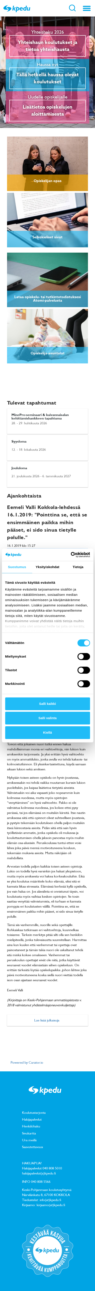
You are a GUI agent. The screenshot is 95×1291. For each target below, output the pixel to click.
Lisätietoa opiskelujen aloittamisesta (47, 111)
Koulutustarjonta (34, 1112)
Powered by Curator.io (27, 1062)
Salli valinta (47, 718)
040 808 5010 (52, 1168)
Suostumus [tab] (17, 567)
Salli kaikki (47, 704)
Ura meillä (29, 1140)
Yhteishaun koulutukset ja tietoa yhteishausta (47, 46)
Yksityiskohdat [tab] (47, 567)
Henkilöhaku (31, 1126)
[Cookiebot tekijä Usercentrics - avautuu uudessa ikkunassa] (70, 555)
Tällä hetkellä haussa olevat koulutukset (47, 78)
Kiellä (47, 732)
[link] (47, 164)
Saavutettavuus (32, 1147)
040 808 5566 (40, 1181)
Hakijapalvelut (32, 1119)
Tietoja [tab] (78, 567)
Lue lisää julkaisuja (46, 1020)
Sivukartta (29, 1133)
